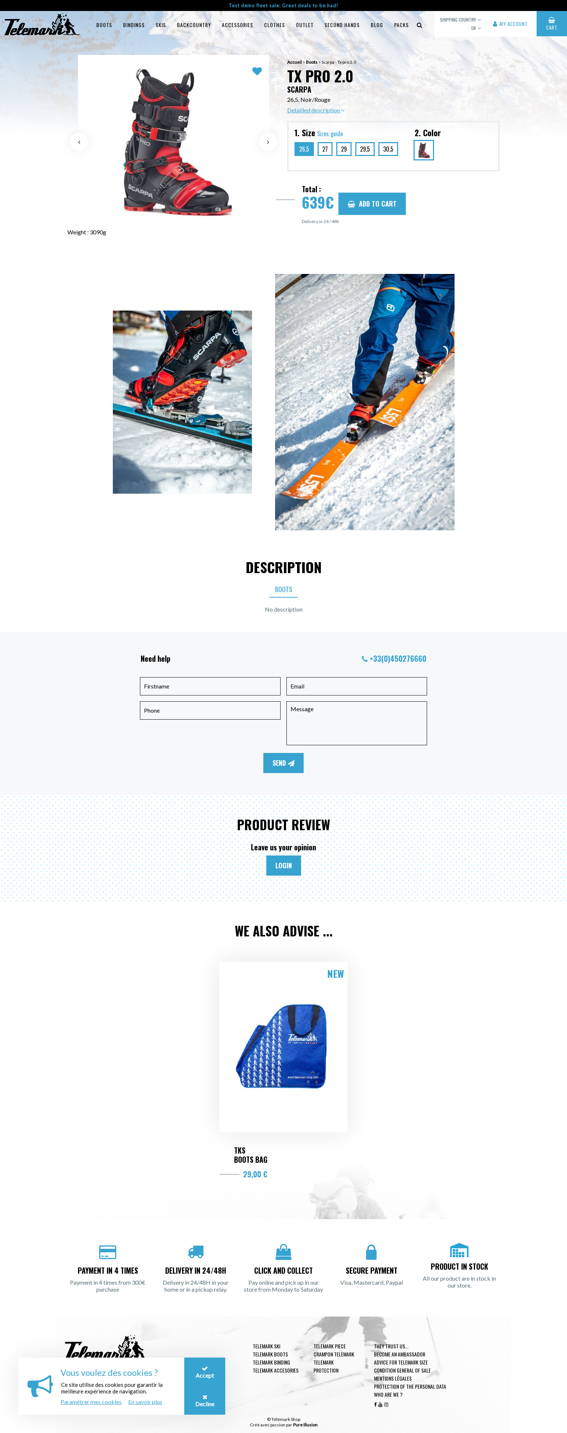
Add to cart (372, 203)
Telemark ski (266, 1346)
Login (283, 865)
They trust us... (391, 1346)
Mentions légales (393, 1378)
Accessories (237, 25)
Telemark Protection (326, 1366)
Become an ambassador (399, 1354)
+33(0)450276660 (398, 658)
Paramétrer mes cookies (91, 1401)
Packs (401, 25)
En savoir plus (145, 1401)
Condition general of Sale (402, 1370)
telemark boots (270, 1354)
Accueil (294, 62)
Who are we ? (388, 1394)
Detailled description (316, 110)
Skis (161, 25)
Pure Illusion (305, 1425)
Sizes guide (330, 133)
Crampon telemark (334, 1354)
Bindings (134, 25)
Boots (104, 25)
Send (283, 763)
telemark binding (271, 1362)
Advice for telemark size (401, 1362)
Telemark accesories (276, 1370)
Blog (377, 25)
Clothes (274, 25)
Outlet (305, 25)
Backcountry (194, 25)
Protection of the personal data (410, 1386)
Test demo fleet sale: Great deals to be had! (283, 5)
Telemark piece (330, 1346)
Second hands (342, 25)
